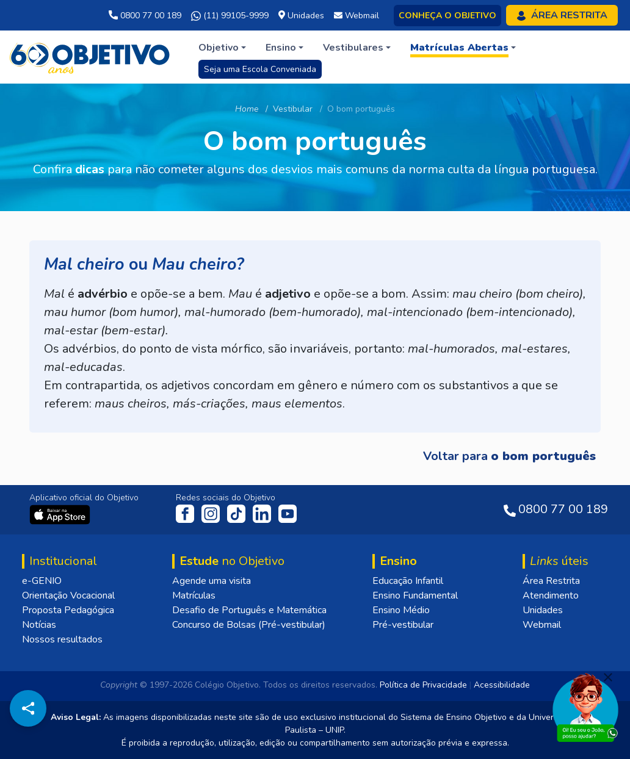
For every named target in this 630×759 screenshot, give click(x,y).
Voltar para (509, 456)
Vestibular (293, 109)
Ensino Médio (401, 610)
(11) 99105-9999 (230, 16)
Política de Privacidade (423, 685)
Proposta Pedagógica (68, 610)
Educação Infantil (407, 581)
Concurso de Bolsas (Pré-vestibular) (248, 624)
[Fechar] (608, 677)
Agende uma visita (211, 581)
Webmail (542, 624)
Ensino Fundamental (415, 595)
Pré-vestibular (402, 624)
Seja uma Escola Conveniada (260, 69)
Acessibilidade (502, 685)
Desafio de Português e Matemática (249, 610)
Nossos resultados (62, 639)
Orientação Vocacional (68, 595)
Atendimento (551, 595)
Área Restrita (551, 581)
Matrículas (193, 595)
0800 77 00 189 (145, 15)
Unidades (543, 610)
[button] (222, 47)
